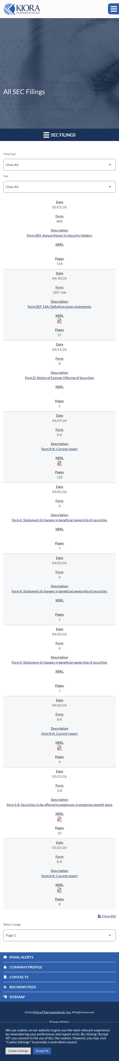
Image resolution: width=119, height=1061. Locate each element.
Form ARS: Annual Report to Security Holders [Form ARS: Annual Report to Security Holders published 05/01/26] (59, 235)
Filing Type (9, 154)
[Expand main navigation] (113, 8)
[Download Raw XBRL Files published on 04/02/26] (59, 748)
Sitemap (14, 997)
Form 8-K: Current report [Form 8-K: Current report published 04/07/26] (59, 449)
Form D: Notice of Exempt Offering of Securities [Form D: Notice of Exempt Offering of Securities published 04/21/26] (59, 378)
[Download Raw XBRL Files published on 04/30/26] (59, 321)
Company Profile (22, 967)
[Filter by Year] (59, 187)
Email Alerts (18, 957)
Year (6, 176)
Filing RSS (106, 916)
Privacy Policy (59, 1021)
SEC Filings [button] (59, 135)
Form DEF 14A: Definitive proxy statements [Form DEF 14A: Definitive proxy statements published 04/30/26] (59, 307)
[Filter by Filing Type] (59, 165)
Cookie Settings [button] (18, 1051)
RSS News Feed (19, 987)
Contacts (16, 977)
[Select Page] (59, 935)
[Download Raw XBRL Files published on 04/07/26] (59, 463)
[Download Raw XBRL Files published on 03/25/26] (59, 819)
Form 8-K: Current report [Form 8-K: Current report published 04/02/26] (59, 733)
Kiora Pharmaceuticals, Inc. (52, 1012)
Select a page (12, 924)
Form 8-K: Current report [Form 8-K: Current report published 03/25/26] (59, 876)
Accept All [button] (42, 1051)
